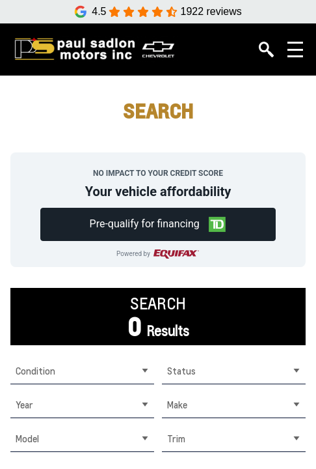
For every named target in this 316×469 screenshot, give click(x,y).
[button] (158, 224)
